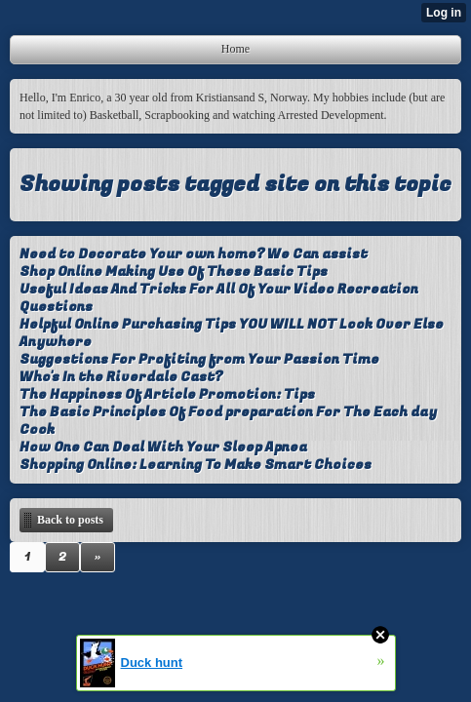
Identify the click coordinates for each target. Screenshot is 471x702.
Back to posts (70, 519)
